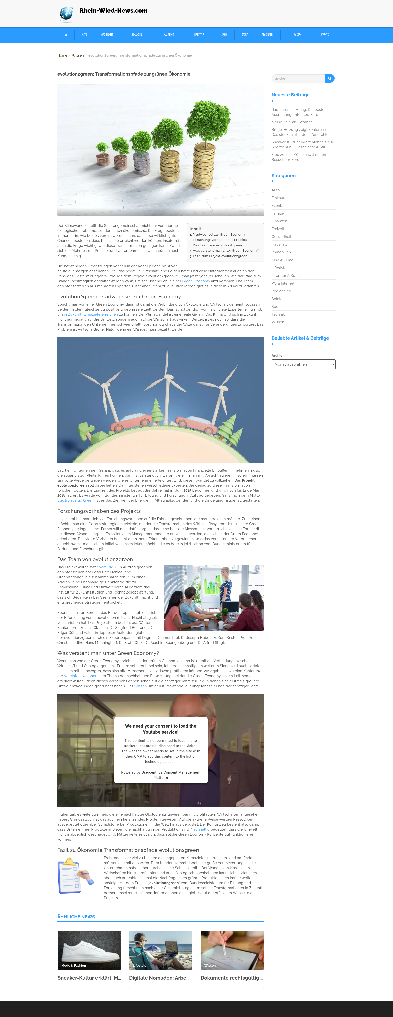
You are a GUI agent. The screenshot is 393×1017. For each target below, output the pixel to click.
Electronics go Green (75, 500)
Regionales (267, 35)
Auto (84, 35)
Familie (278, 213)
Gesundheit (107, 35)
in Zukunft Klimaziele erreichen (91, 314)
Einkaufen (280, 198)
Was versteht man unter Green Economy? (226, 250)
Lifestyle (199, 35)
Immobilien (281, 252)
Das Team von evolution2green (217, 245)
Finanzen (137, 35)
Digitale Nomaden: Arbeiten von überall (160, 978)
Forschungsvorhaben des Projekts (220, 240)
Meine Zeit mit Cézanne (292, 122)
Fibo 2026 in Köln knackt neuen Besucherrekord (299, 157)
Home (62, 55)
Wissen (297, 35)
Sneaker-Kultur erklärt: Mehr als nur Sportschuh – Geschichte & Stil (89, 978)
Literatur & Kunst (286, 276)
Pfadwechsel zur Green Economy (219, 234)
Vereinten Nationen (80, 676)
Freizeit (278, 229)
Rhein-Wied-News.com (114, 10)
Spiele (224, 35)
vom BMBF (108, 567)
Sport (245, 35)
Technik (278, 314)
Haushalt (169, 35)
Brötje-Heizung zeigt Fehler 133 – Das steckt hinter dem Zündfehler (301, 132)
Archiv (277, 356)
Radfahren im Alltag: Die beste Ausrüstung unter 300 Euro (298, 112)
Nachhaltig (200, 829)
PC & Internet (283, 283)
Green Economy (196, 281)
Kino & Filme (282, 260)
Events (325, 35)
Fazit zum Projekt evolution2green (220, 256)
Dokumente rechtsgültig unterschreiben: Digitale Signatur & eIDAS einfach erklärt (232, 978)
